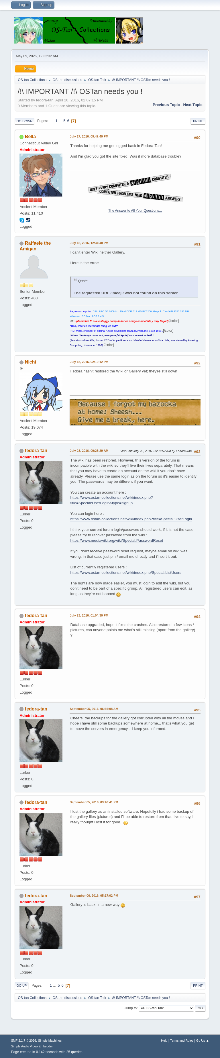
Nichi (30, 362)
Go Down (24, 121)
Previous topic (166, 105)
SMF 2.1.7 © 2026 (23, 1040)
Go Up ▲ (202, 1040)
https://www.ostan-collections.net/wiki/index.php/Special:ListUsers (125, 572)
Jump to (131, 1008)
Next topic (192, 105)
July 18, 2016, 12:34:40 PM (89, 243)
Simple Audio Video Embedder (32, 1046)
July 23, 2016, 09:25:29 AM (89, 450)
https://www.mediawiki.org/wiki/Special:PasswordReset (116, 540)
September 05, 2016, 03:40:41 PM (94, 802)
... (61, 121)
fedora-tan (36, 450)
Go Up (21, 985)
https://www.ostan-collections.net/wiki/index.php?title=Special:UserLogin (131, 519)
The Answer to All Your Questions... (135, 211)
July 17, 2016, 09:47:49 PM (89, 136)
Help (164, 1040)
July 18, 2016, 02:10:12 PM (89, 362)
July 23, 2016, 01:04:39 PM (89, 615)
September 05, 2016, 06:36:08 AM (94, 708)
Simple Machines (50, 1040)
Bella (30, 136)
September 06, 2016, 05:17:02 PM (94, 895)
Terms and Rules (181, 1040)
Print (198, 121)
